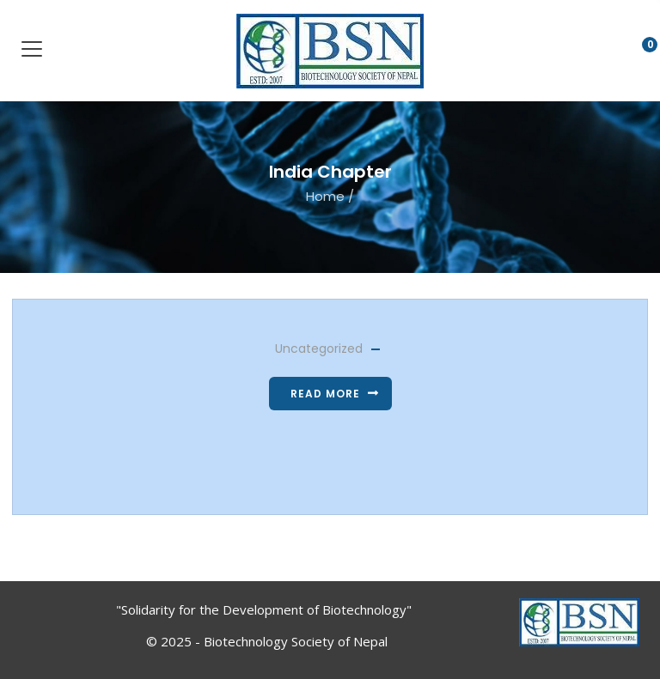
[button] (636, 53)
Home (325, 196)
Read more (325, 393)
